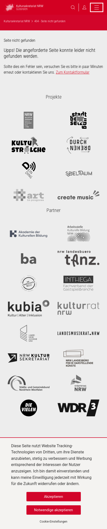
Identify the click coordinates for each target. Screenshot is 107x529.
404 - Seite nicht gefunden (49, 21)
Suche (73, 7)
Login (84, 7)
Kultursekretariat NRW (17, 21)
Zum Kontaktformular (72, 72)
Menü (96, 7)
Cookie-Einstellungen (53, 521)
